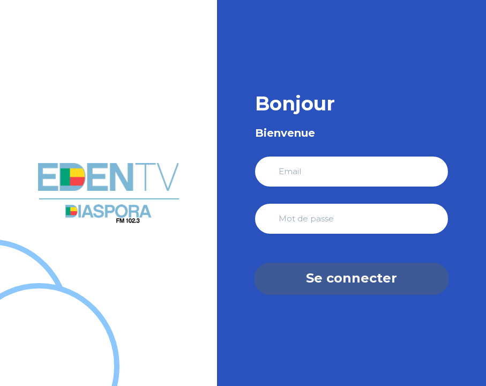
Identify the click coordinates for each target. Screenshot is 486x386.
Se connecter (351, 278)
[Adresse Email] (351, 172)
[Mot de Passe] (351, 219)
